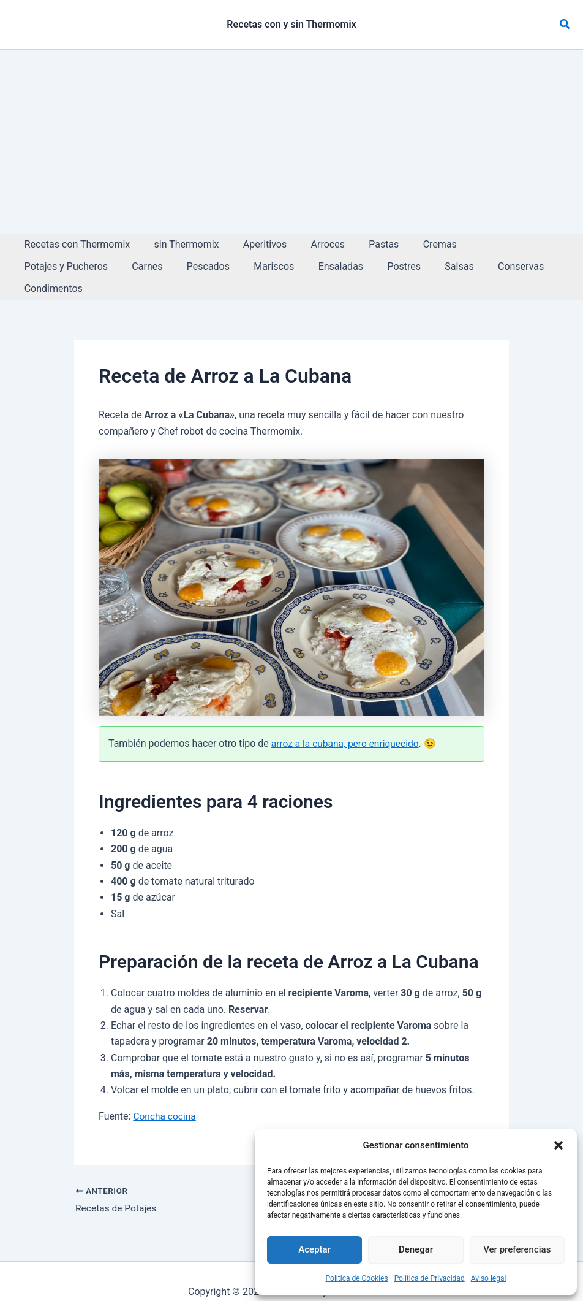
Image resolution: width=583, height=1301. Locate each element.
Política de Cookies (357, 1278)
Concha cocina (165, 1094)
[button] (558, 1145)
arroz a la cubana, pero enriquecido (347, 721)
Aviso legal (488, 1278)
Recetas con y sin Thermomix (291, 24)
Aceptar (314, 1249)
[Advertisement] (291, 141)
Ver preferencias (517, 1249)
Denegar (416, 1249)
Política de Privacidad (429, 1278)
